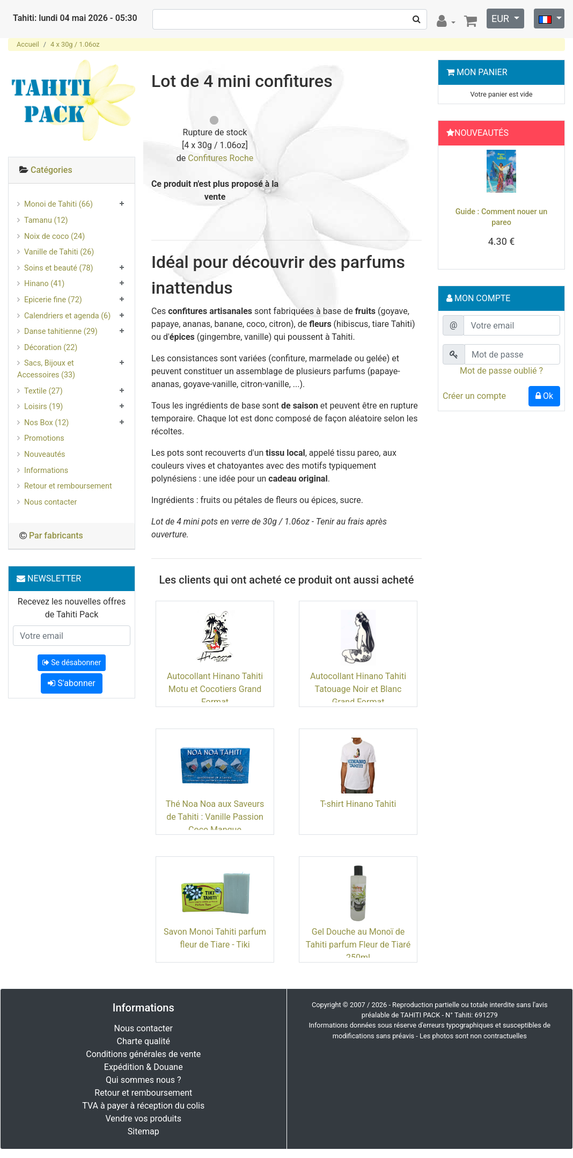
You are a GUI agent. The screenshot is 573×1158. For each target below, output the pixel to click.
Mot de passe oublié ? (501, 371)
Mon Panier (482, 72)
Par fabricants (56, 535)
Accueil (28, 44)
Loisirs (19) (43, 406)
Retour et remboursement (68, 486)
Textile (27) (43, 391)
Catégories (51, 170)
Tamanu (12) (46, 220)
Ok (544, 396)
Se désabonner (71, 662)
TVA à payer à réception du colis (143, 1106)
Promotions (44, 438)
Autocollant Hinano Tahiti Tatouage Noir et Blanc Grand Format (358, 689)
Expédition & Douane (143, 1067)
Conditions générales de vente (143, 1054)
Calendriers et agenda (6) (67, 316)
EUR (501, 18)
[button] (451, 210)
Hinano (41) (44, 283)
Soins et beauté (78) (58, 268)
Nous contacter (50, 502)
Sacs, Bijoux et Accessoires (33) (46, 369)
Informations (46, 470)
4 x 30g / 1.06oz (75, 44)
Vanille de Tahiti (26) (59, 252)
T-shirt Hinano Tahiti (358, 804)
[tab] (72, 170)
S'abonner (71, 683)
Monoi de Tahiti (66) (58, 204)
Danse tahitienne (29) (61, 331)
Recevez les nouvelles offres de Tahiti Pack (72, 608)
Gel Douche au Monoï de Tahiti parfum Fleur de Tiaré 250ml (358, 945)
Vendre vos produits (144, 1118)
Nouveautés (44, 454)
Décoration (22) (50, 347)
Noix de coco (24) (54, 236)
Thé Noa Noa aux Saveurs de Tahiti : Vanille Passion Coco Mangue (215, 817)
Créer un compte (474, 396)
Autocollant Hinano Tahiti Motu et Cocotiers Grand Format (215, 689)
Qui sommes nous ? (143, 1080)
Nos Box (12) (46, 422)
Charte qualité (143, 1041)
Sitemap (143, 1131)
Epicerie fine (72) (53, 299)
